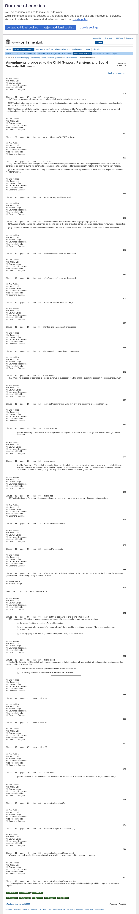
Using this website (59, 909)
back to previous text (117, 73)
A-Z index (8, 909)
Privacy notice (79, 909)
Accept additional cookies (22, 27)
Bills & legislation (53, 53)
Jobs (49, 909)
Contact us (129, 38)
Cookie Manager (99, 909)
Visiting (87, 49)
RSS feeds (119, 38)
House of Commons (14, 53)
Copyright (70, 909)
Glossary (17, 909)
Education (96, 49)
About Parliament (62, 49)
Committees (67, 53)
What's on (41, 53)
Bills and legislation (54, 58)
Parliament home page (22, 58)
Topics (114, 53)
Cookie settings (89, 27)
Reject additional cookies (59, 27)
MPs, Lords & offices (44, 49)
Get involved (77, 49)
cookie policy (80, 19)
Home (9, 49)
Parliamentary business (23, 49)
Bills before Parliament (69, 58)
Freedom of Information (38, 909)
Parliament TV (98, 53)
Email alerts (108, 38)
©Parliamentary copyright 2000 (18, 904)
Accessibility (97, 38)
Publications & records (82, 53)
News (108, 53)
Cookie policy (89, 909)
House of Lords (30, 53)
